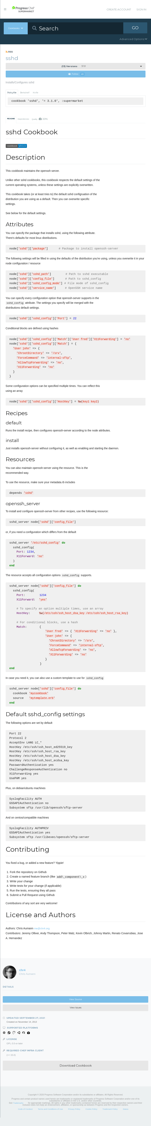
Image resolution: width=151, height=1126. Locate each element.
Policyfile (11, 92)
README (11, 119)
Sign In (141, 9)
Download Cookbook (76, 1074)
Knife (35, 92)
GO (135, 28)
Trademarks (18, 1111)
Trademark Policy (110, 1117)
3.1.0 (74, 66)
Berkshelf (24, 92)
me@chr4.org (42, 936)
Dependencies (23, 119)
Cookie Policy (91, 1117)
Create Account (119, 9)
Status (125, 1117)
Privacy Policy (74, 1117)
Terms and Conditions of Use (50, 1117)
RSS (9, 52)
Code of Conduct (25, 1117)
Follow (76, 74)
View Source (75, 1008)
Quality (40, 119)
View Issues (75, 1016)
